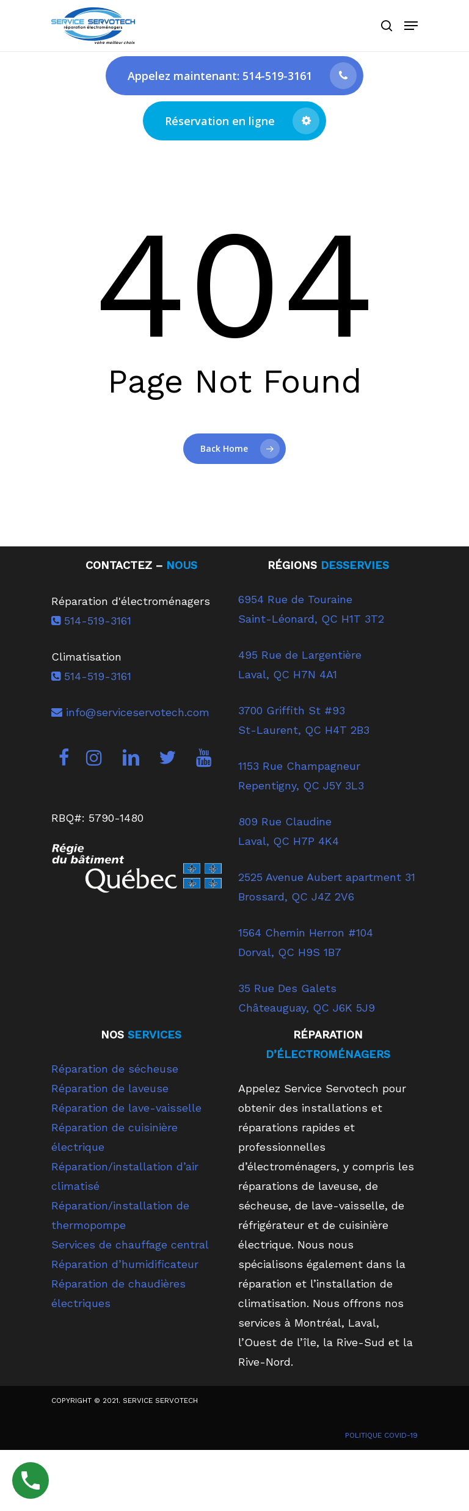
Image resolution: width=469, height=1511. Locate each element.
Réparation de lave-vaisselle (126, 1107)
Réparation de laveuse (110, 1088)
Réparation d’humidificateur (124, 1264)
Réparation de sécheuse (114, 1068)
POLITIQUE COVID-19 (381, 1435)
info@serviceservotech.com (130, 712)
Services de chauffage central (130, 1244)
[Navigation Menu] (411, 26)
